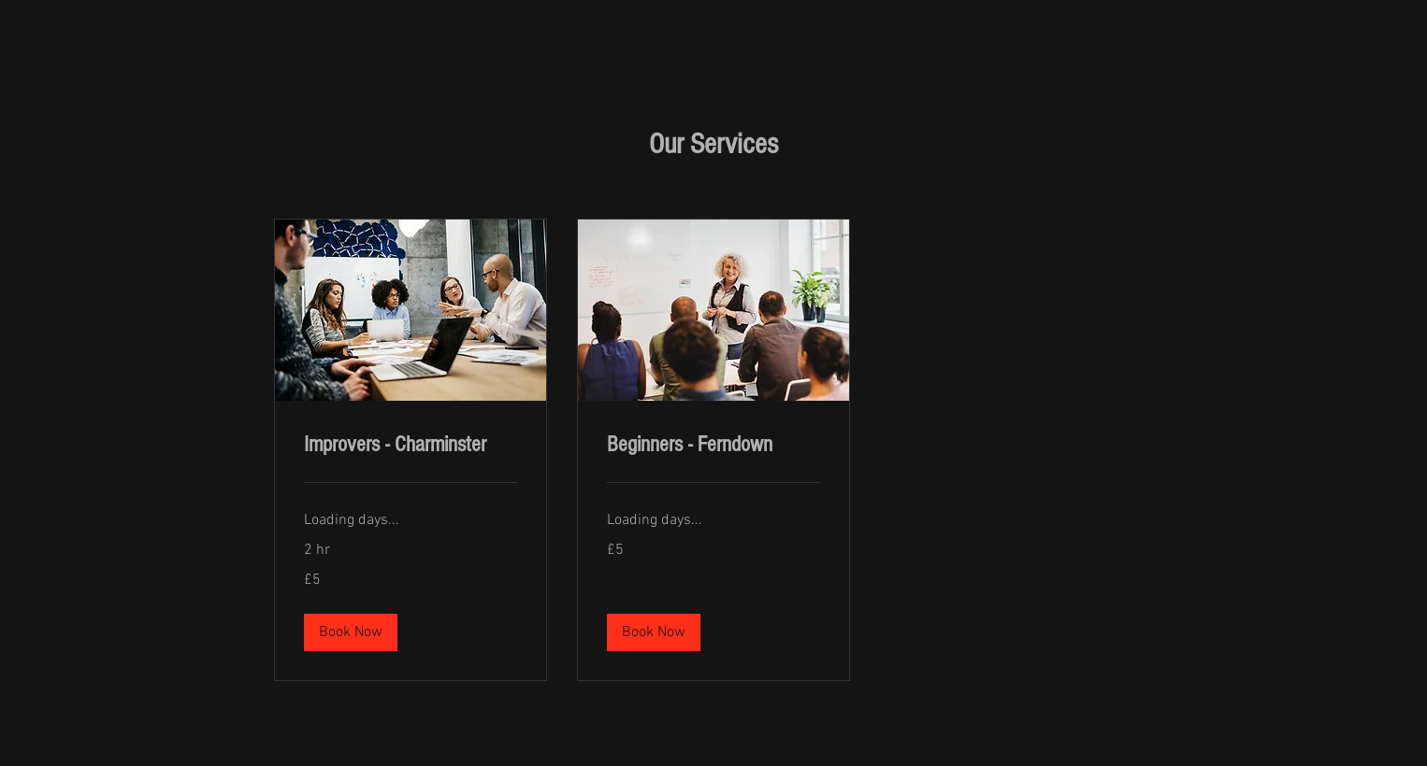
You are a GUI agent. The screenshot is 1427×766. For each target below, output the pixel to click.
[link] (410, 445)
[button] (350, 632)
